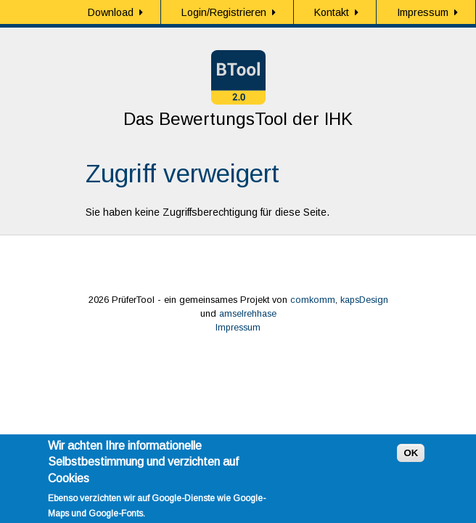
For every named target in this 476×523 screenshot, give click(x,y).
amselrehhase (247, 314)
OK (410, 458)
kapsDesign (364, 300)
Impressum (422, 12)
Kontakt (331, 12)
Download (111, 12)
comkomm (312, 300)
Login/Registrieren (223, 12)
